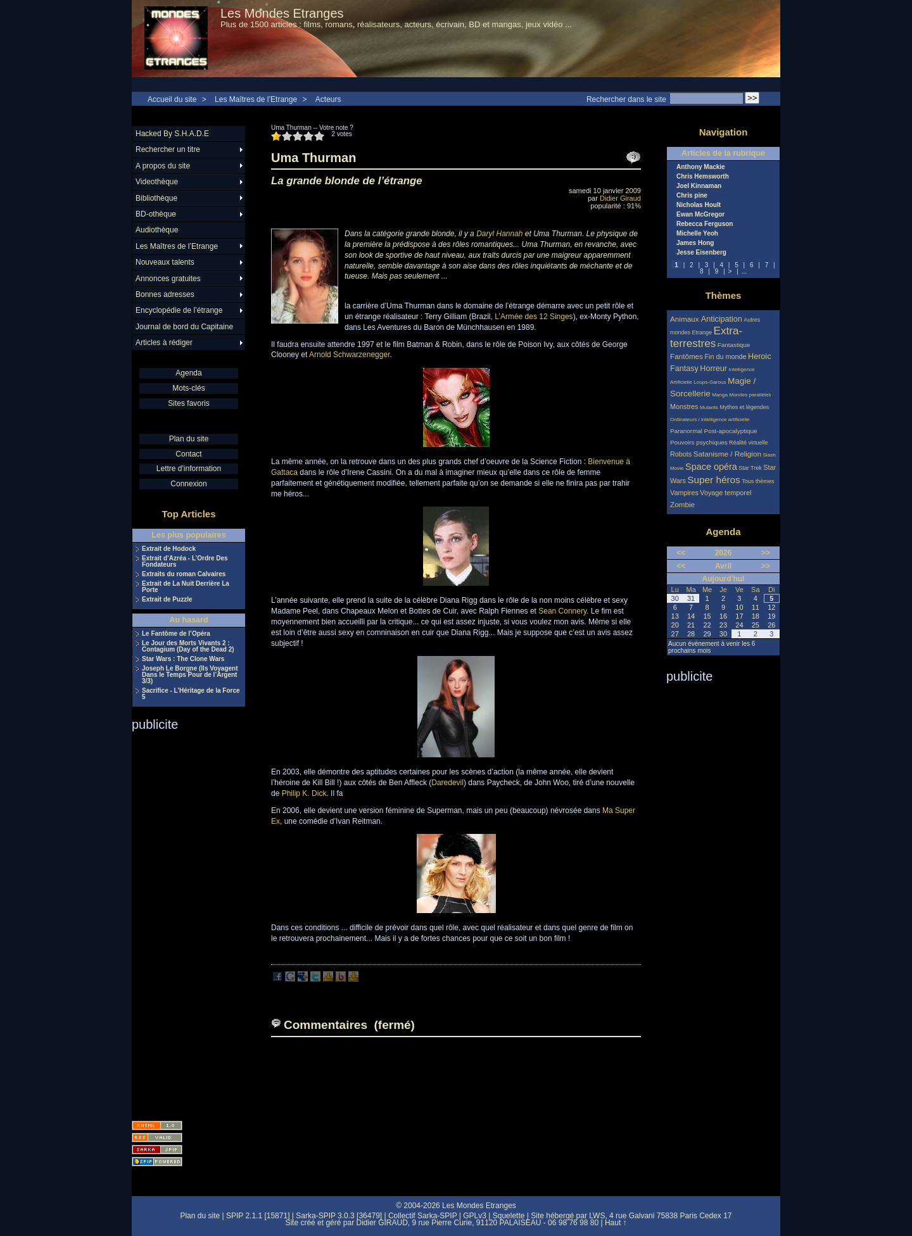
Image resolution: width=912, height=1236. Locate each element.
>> (765, 552)
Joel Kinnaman (698, 186)
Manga (720, 395)
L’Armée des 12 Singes (534, 316)
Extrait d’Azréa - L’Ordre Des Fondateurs (185, 561)
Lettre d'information (188, 468)
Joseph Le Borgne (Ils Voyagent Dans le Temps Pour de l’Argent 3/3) (190, 674)
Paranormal (686, 430)
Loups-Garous (710, 382)
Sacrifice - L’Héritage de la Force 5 (191, 694)
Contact (188, 454)
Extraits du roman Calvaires (183, 574)
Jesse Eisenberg (701, 252)
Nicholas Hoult (698, 205)
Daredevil (447, 782)
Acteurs (328, 99)
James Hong (695, 243)
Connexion (188, 483)
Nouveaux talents (165, 262)
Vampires (684, 492)
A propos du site (163, 165)
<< (680, 552)
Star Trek (750, 468)
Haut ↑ (616, 1222)
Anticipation (721, 319)
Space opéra (711, 467)
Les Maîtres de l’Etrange (256, 99)
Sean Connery (562, 611)
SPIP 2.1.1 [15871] (258, 1215)
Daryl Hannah (499, 233)
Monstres (684, 406)
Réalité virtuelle (748, 442)
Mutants (709, 407)
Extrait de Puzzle (167, 599)
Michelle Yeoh (697, 233)
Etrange (702, 332)
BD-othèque (156, 214)
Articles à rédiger (164, 342)
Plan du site (189, 438)
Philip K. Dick (304, 793)
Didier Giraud (620, 198)
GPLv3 (474, 1215)
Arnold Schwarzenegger (349, 354)
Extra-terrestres (706, 337)
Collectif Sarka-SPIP (422, 1215)
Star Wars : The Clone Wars (183, 659)
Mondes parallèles (750, 395)
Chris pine (691, 195)
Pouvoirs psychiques (699, 442)
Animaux (685, 319)
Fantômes (686, 356)
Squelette (509, 1215)
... (744, 271)
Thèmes (724, 295)
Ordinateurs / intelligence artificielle (710, 419)
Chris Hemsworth (702, 176)
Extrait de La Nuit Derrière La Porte (185, 587)
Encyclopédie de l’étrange (179, 310)
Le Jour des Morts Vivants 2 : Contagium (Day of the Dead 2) (188, 646)
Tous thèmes (758, 481)
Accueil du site (172, 99)
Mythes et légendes (744, 407)
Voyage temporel (725, 492)
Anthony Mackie (700, 167)
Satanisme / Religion (727, 454)
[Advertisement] (182, 922)
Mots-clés (188, 388)
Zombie (682, 504)
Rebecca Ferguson (704, 224)
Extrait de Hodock (169, 549)
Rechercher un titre (168, 149)
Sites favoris (188, 403)
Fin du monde (725, 356)
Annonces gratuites (168, 278)
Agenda (188, 373)
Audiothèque (157, 229)
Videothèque (157, 181)
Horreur (713, 368)
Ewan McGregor (700, 214)
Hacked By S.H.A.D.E (172, 133)
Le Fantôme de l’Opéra (176, 634)
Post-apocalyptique (730, 430)
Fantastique (734, 344)
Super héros (713, 479)
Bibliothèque (156, 198)
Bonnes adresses (165, 294)
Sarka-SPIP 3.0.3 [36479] (339, 1215)
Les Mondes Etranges (282, 13)
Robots (681, 454)
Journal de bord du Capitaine (184, 326)
